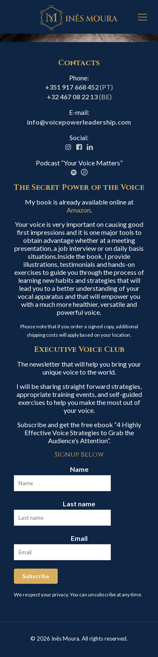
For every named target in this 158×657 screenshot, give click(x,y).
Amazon (79, 210)
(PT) (79, 87)
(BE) (79, 97)
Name (79, 469)
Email (79, 538)
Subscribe (35, 576)
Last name (79, 504)
